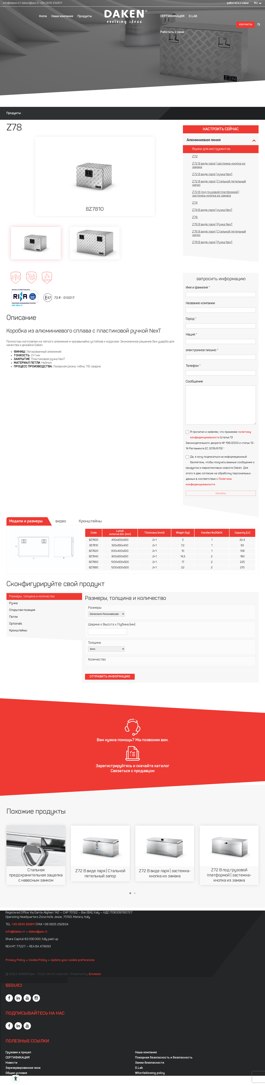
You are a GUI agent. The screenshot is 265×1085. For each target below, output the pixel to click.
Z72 (195, 156)
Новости (11, 1062)
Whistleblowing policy (150, 1073)
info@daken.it (11, 3)
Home (43, 16)
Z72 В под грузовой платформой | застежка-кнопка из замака (215, 194)
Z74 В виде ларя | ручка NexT (212, 210)
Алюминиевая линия (204, 140)
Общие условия (16, 1073)
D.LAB (193, 16)
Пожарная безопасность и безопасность (163, 1057)
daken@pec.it (30, 3)
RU (256, 3)
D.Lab (139, 1068)
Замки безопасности (149, 1062)
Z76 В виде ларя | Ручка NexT (212, 224)
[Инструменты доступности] (15, 1078)
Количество (97, 659)
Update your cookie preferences (73, 960)
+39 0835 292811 (50, 3)
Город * (191, 319)
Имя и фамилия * (198, 287)
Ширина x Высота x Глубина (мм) (111, 624)
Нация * (191, 334)
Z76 (195, 217)
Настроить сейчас (221, 129)
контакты (245, 24)
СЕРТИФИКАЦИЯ (172, 16)
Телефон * (193, 366)
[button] (130, 893)
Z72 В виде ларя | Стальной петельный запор (219, 183)
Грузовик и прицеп (18, 1052)
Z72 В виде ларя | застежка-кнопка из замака (218, 165)
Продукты (84, 16)
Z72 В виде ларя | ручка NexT (212, 174)
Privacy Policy (15, 960)
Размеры (94, 608)
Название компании (200, 303)
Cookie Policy (38, 960)
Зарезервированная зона (23, 1068)
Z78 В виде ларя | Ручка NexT (212, 242)
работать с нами (238, 3)
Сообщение (194, 381)
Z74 (194, 203)
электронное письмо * (202, 350)
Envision (95, 974)
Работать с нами (172, 32)
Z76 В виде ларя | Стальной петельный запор (219, 233)
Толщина (94, 643)
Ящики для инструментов (211, 149)
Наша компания (62, 16)
